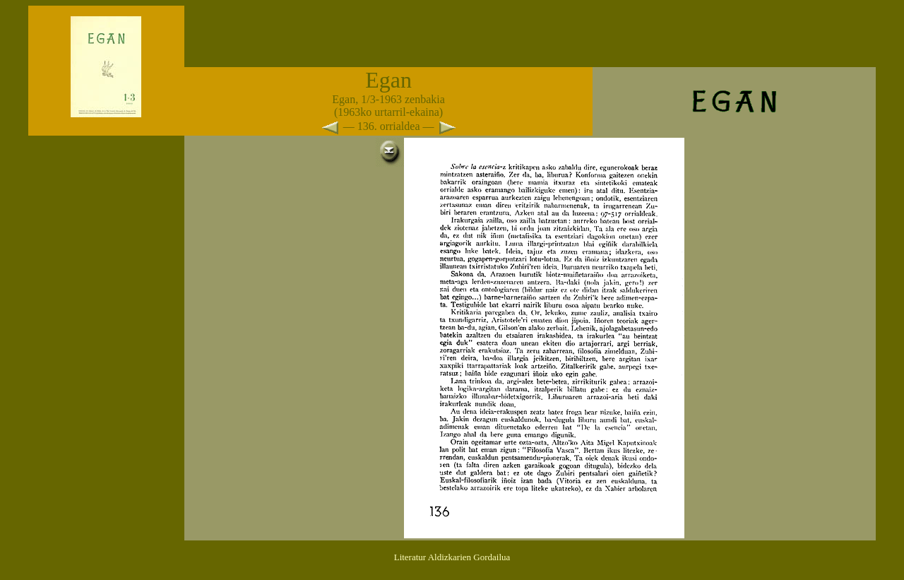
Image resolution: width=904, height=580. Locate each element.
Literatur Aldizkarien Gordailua (452, 557)
